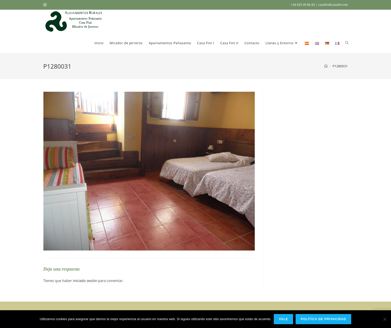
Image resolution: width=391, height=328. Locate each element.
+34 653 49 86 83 (303, 5)
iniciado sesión (85, 280)
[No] (384, 319)
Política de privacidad (323, 319)
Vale (283, 319)
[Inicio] (326, 66)
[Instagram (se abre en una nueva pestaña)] (45, 4)
